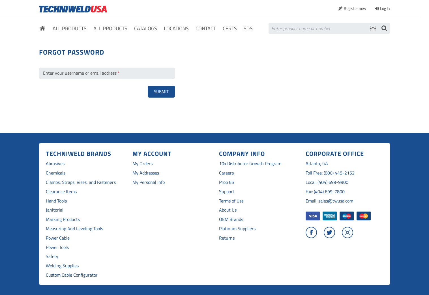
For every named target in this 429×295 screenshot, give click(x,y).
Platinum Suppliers (237, 229)
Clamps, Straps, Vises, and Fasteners (81, 182)
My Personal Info (148, 182)
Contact (206, 28)
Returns (227, 238)
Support (226, 192)
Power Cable (58, 238)
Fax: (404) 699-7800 (325, 192)
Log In (385, 8)
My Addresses (145, 173)
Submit (161, 91)
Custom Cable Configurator (72, 275)
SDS (248, 28)
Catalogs (145, 28)
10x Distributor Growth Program (250, 164)
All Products (70, 28)
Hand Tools (56, 201)
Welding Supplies (62, 266)
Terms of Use (231, 201)
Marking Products (63, 219)
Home (42, 29)
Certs (230, 28)
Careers (226, 173)
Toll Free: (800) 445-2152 (330, 173)
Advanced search (373, 28)
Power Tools (57, 247)
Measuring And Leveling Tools (74, 229)
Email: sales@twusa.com (329, 201)
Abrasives (55, 164)
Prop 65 (226, 182)
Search (384, 28)
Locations (176, 28)
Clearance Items (61, 192)
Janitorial (54, 210)
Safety (52, 256)
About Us (228, 210)
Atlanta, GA (317, 164)
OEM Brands (231, 219)
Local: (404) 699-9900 (327, 182)
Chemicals (55, 173)
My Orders (142, 164)
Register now (355, 8)
